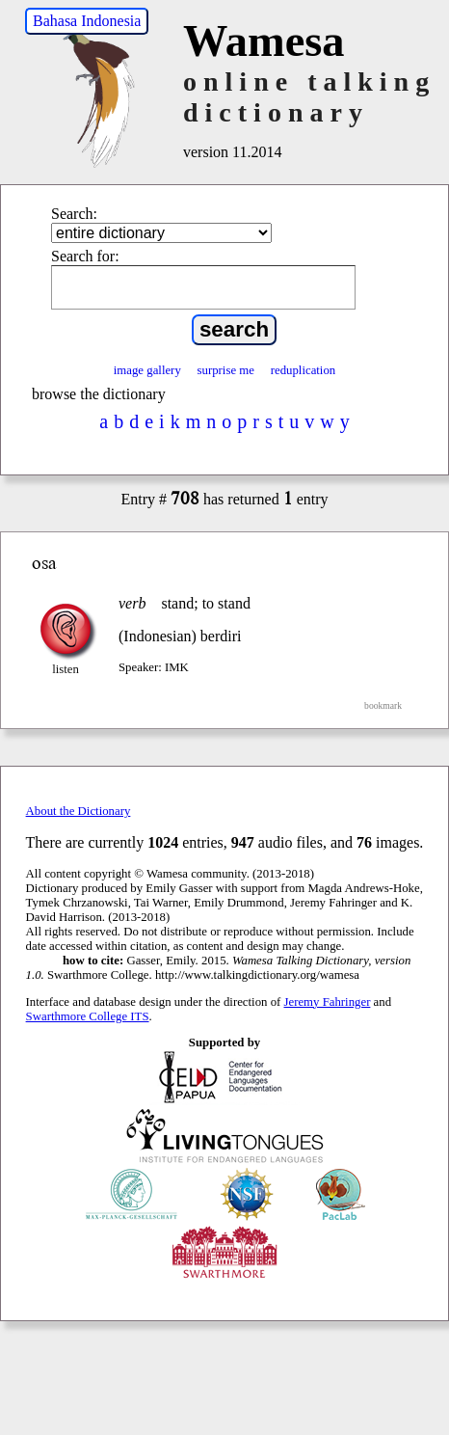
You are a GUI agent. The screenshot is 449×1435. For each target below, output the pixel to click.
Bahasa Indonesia (87, 21)
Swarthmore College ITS (87, 1016)
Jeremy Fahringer (327, 1002)
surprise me (226, 370)
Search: (74, 213)
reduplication (303, 370)
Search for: (85, 256)
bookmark (383, 705)
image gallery (147, 370)
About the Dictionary (78, 811)
